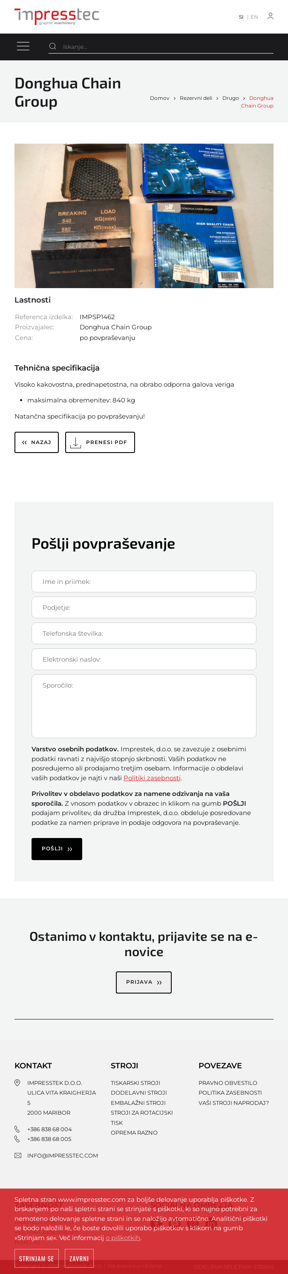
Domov (160, 98)
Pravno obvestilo (228, 1082)
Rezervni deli (196, 98)
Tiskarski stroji (135, 1082)
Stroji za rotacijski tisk (142, 1117)
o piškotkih (123, 1238)
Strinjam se (36, 1259)
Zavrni (79, 1259)
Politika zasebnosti (230, 1092)
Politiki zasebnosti (152, 778)
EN (254, 17)
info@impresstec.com (62, 1155)
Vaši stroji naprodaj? (234, 1102)
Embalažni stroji (138, 1102)
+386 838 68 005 (49, 1138)
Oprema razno (134, 1132)
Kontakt (33, 1065)
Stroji (124, 1065)
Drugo (230, 98)
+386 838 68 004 (49, 1129)
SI (241, 17)
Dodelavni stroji (139, 1092)
